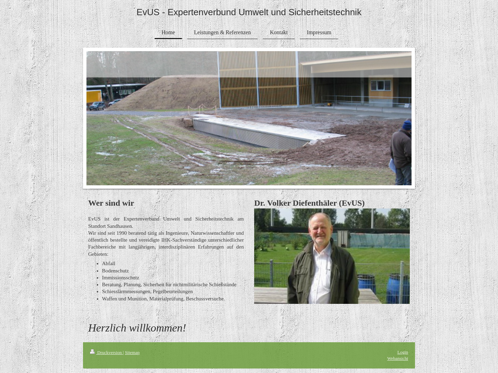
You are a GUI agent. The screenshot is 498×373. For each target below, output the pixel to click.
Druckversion (106, 352)
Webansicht (397, 358)
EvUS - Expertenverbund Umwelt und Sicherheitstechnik (249, 12)
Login (402, 352)
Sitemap (132, 352)
